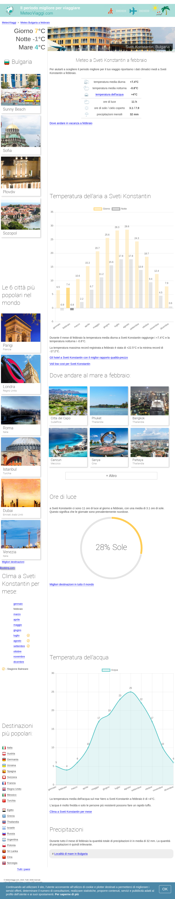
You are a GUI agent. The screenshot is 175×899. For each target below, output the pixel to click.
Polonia (11, 845)
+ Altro (111, 476)
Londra (9, 386)
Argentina (12, 839)
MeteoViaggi (9, 22)
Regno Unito (10, 390)
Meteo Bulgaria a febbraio (35, 22)
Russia (11, 833)
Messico (12, 794)
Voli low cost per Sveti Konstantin (70, 363)
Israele (11, 827)
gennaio (18, 603)
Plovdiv (9, 191)
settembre (19, 646)
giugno (17, 630)
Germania (12, 759)
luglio (16, 635)
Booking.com (7, 567)
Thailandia (13, 821)
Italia (5, 432)
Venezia (9, 552)
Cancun (56, 460)
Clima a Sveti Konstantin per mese (71, 811)
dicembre (19, 661)
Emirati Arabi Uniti (13, 514)
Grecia (11, 815)
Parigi (8, 345)
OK (165, 889)
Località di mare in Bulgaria (71, 853)
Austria (11, 753)
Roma (8, 428)
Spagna (11, 771)
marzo (17, 614)
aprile (17, 619)
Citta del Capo (60, 418)
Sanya (96, 460)
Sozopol (10, 233)
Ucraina (11, 765)
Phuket (96, 418)
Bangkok (138, 418)
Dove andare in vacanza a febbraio (71, 123)
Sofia (7, 150)
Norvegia (12, 862)
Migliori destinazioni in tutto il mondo (72, 584)
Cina (9, 857)
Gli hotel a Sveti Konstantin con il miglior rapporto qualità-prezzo (89, 357)
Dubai (8, 510)
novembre (19, 656)
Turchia (7, 473)
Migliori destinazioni (13, 561)
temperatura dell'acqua (109, 94)
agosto (17, 640)
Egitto (10, 809)
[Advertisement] (111, 155)
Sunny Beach (14, 109)
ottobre (17, 651)
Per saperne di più (67, 894)
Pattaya (137, 460)
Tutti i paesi (23, 869)
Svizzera (12, 777)
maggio (18, 624)
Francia (7, 349)
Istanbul (10, 469)
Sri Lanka (12, 851)
